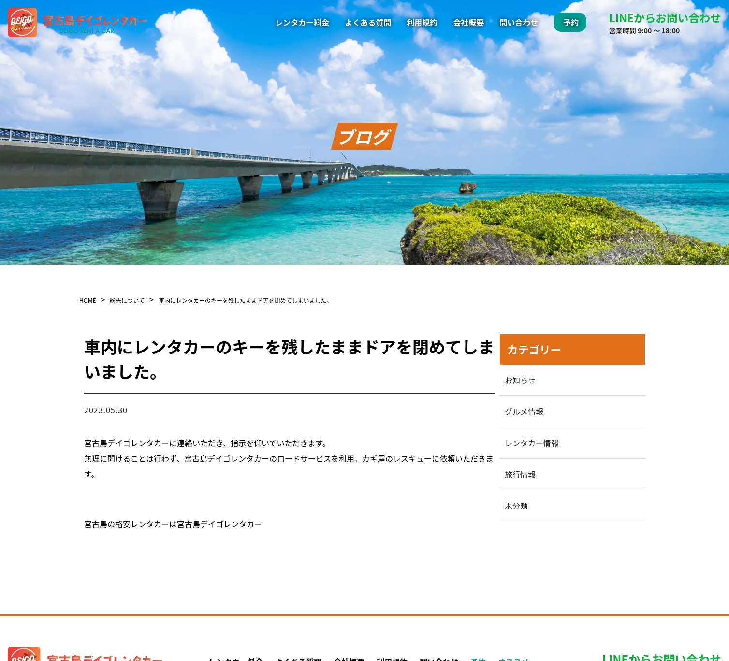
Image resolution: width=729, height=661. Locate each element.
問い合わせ (518, 22)
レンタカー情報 (532, 443)
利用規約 (422, 22)
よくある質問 (368, 22)
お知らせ (520, 380)
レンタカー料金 (302, 22)
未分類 (516, 505)
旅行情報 (520, 474)
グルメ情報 (524, 411)
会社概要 (468, 22)
